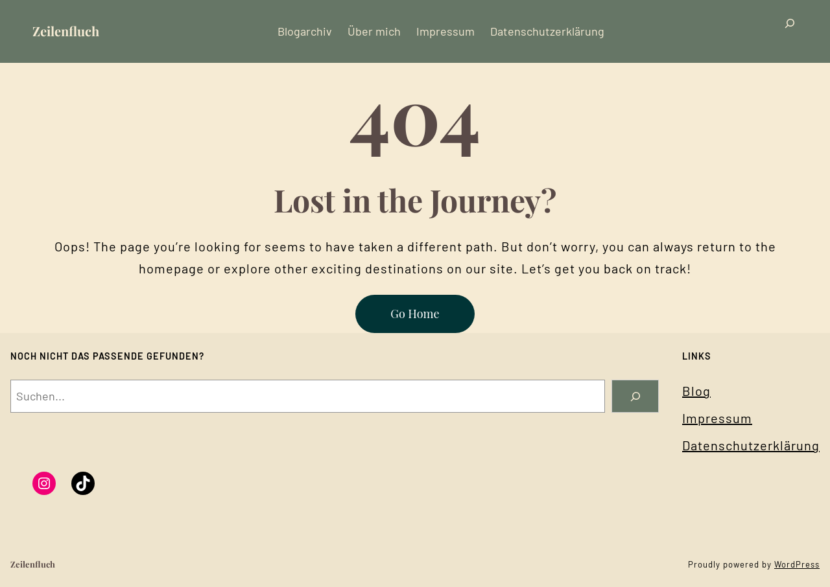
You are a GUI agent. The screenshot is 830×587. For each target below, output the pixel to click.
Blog (696, 390)
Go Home (414, 313)
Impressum (717, 418)
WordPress (797, 564)
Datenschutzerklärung (751, 445)
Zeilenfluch (65, 31)
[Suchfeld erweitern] (790, 31)
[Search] (635, 396)
